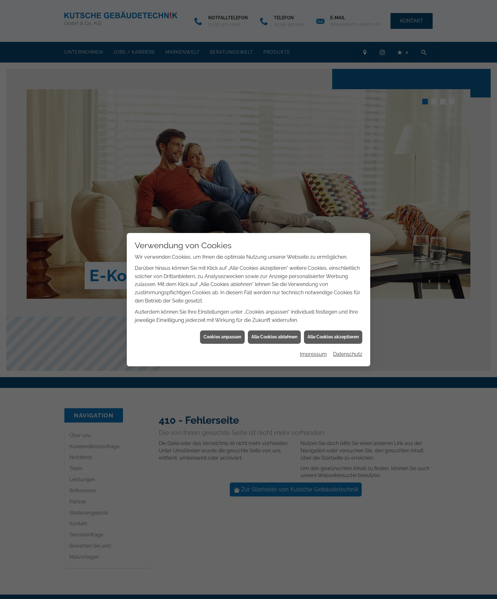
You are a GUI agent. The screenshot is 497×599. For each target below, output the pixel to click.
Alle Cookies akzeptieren (333, 332)
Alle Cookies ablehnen (274, 332)
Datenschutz (347, 349)
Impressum (313, 349)
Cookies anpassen (222, 332)
